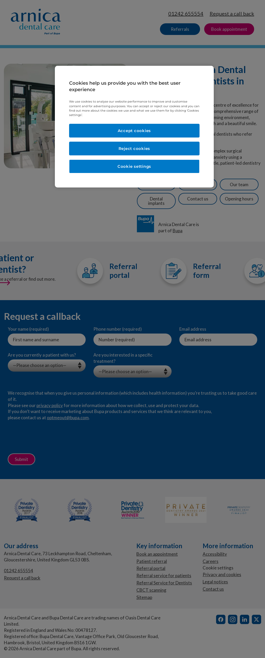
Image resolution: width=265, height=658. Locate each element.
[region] (134, 126)
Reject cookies (134, 148)
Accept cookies (134, 130)
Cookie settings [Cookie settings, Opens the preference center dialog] (134, 166)
